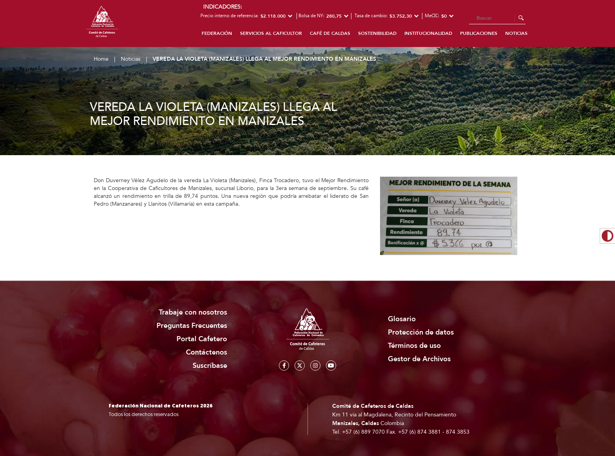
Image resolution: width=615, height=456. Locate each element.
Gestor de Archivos (419, 359)
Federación (217, 33)
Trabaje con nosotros (193, 312)
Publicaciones (478, 33)
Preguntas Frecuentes (191, 326)
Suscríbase (210, 366)
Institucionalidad (428, 33)
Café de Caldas (330, 33)
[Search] (497, 18)
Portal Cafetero (201, 339)
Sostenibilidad (377, 33)
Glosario (402, 319)
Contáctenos (206, 352)
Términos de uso (414, 346)
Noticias (516, 33)
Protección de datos (421, 332)
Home (101, 59)
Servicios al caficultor (271, 33)
